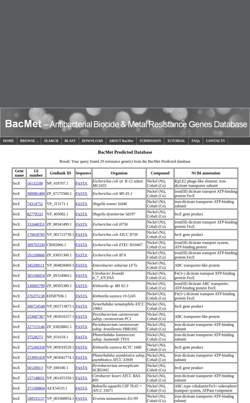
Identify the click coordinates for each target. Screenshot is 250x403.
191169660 (35, 255)
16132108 (35, 183)
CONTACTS (215, 141)
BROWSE (29, 141)
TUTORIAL (176, 141)
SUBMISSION (150, 141)
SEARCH (51, 141)
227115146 (35, 327)
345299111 (35, 265)
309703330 (36, 245)
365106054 (36, 275)
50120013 (35, 368)
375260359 (36, 347)
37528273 (35, 337)
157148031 (36, 378)
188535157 (36, 398)
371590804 (36, 388)
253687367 (36, 316)
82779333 (35, 214)
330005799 (36, 286)
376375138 (36, 296)
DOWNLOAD (92, 141)
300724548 (36, 306)
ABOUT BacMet (121, 141)
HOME (8, 141)
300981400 (36, 193)
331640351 (36, 224)
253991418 (36, 357)
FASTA (81, 183)
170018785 (36, 234)
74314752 (35, 204)
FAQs (196, 141)
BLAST (70, 141)
